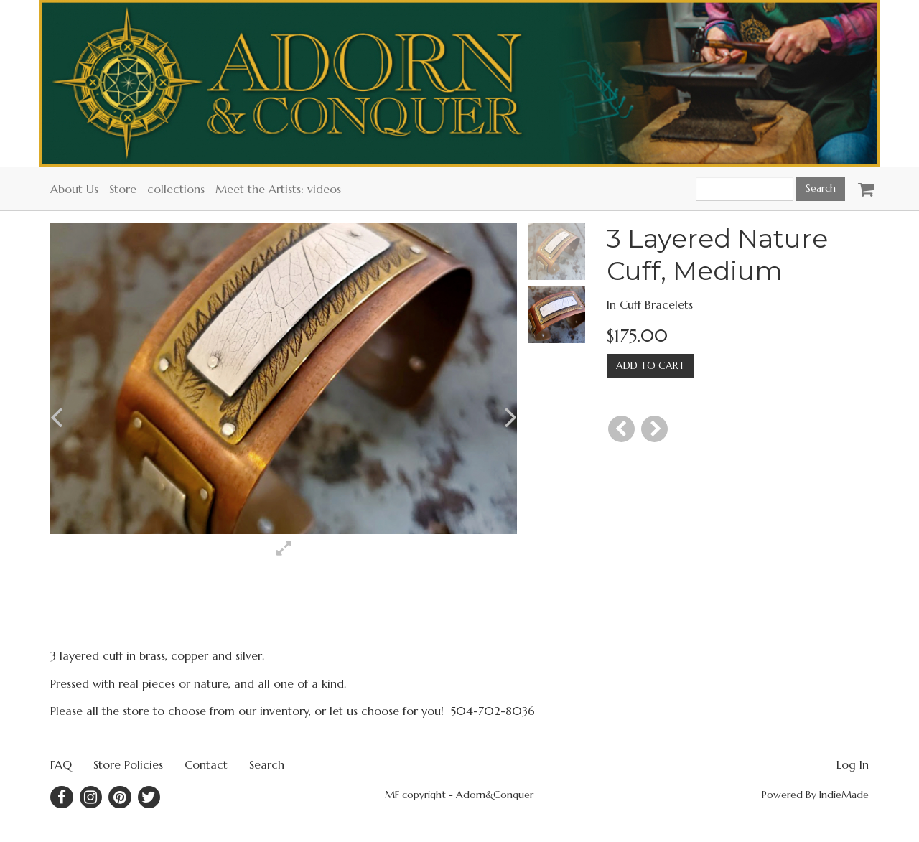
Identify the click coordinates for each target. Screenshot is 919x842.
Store (122, 189)
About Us (74, 189)
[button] (90, 417)
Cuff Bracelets (656, 304)
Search (266, 764)
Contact (206, 764)
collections (176, 189)
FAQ (61, 764)
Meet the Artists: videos (278, 189)
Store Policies (128, 764)
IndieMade (844, 794)
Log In (852, 764)
